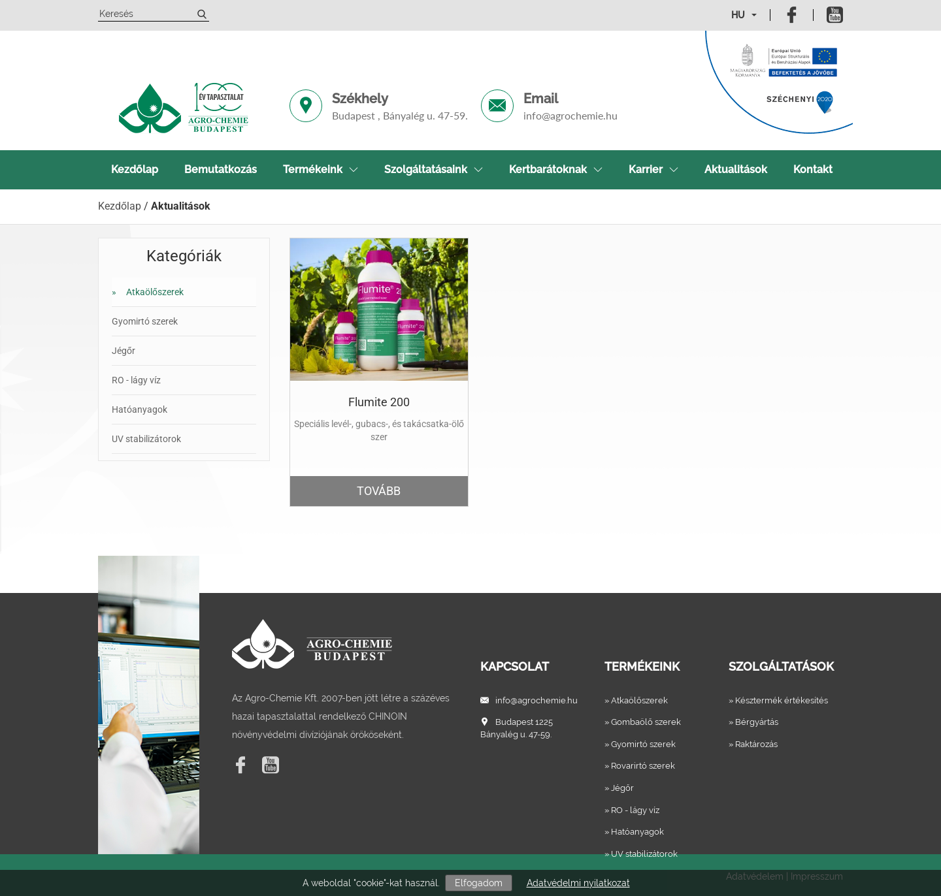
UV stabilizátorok (146, 439)
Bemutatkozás (220, 169)
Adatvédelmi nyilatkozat (578, 883)
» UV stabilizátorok (641, 854)
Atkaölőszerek (148, 292)
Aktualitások (735, 169)
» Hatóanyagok (634, 832)
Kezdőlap (134, 169)
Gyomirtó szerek (145, 321)
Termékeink (320, 169)
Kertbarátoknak (556, 169)
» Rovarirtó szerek (639, 766)
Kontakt (813, 169)
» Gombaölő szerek (642, 722)
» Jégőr (619, 788)
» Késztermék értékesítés (778, 700)
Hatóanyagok (139, 409)
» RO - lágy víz (631, 810)
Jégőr (123, 350)
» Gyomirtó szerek (640, 744)
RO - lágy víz (136, 380)
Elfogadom (479, 883)
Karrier (653, 169)
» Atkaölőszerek (636, 700)
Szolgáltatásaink (433, 169)
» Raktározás (753, 744)
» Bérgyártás (753, 722)
